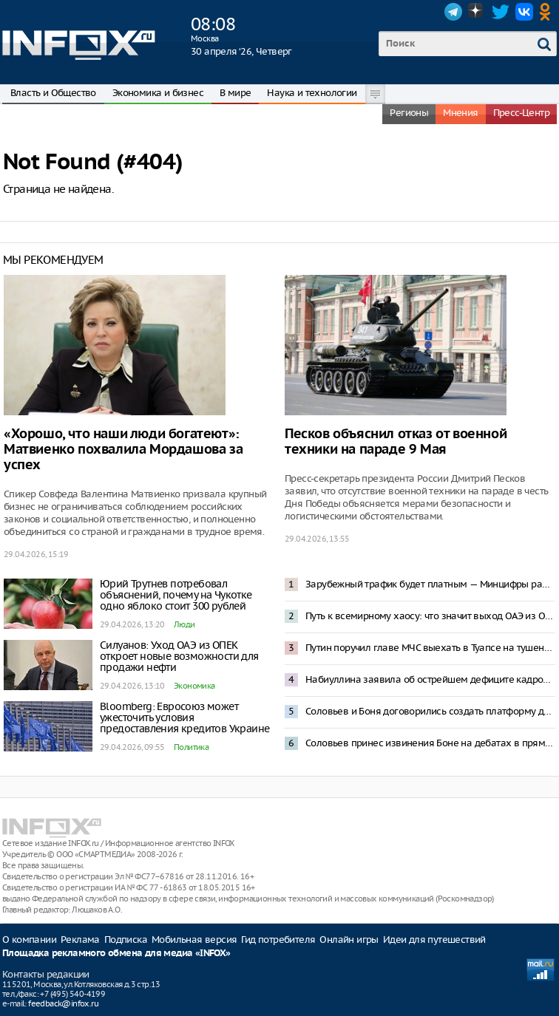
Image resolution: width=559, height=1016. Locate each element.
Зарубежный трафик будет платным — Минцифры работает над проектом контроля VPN (430, 584)
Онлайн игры (348, 939)
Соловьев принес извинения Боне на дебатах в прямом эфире (430, 743)
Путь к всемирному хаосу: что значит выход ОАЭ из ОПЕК (430, 615)
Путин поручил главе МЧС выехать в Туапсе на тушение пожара (430, 647)
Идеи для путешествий (434, 939)
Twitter (500, 12)
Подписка (125, 939)
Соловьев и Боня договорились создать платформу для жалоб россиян (430, 711)
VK (524, 12)
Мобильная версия (194, 939)
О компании (29, 939)
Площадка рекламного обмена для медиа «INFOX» (116, 953)
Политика (191, 747)
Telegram (453, 12)
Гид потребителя (278, 939)
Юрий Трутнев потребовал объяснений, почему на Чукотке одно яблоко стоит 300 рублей (176, 595)
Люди (184, 624)
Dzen (477, 12)
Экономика (194, 686)
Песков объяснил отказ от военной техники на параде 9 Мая (396, 441)
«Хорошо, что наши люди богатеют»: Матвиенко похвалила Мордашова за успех (123, 449)
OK (548, 12)
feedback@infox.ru (63, 1003)
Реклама (80, 939)
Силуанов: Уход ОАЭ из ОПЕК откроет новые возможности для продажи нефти (179, 656)
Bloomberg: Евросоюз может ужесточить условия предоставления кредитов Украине (184, 717)
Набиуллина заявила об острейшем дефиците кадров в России (430, 679)
